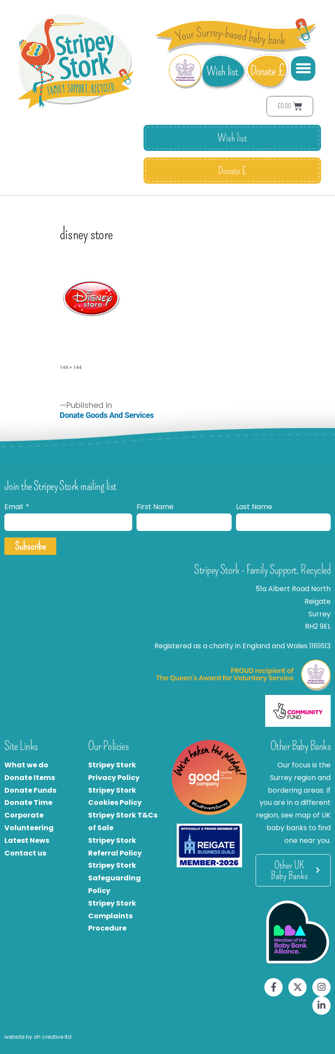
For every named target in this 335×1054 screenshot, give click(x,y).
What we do (26, 765)
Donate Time (28, 802)
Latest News (26, 840)
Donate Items (29, 778)
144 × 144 (71, 367)
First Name (155, 507)
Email (14, 507)
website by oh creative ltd (38, 1036)
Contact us (25, 853)
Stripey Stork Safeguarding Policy (114, 878)
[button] (303, 68)
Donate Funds (30, 790)
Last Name (254, 507)
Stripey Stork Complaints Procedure (112, 916)
